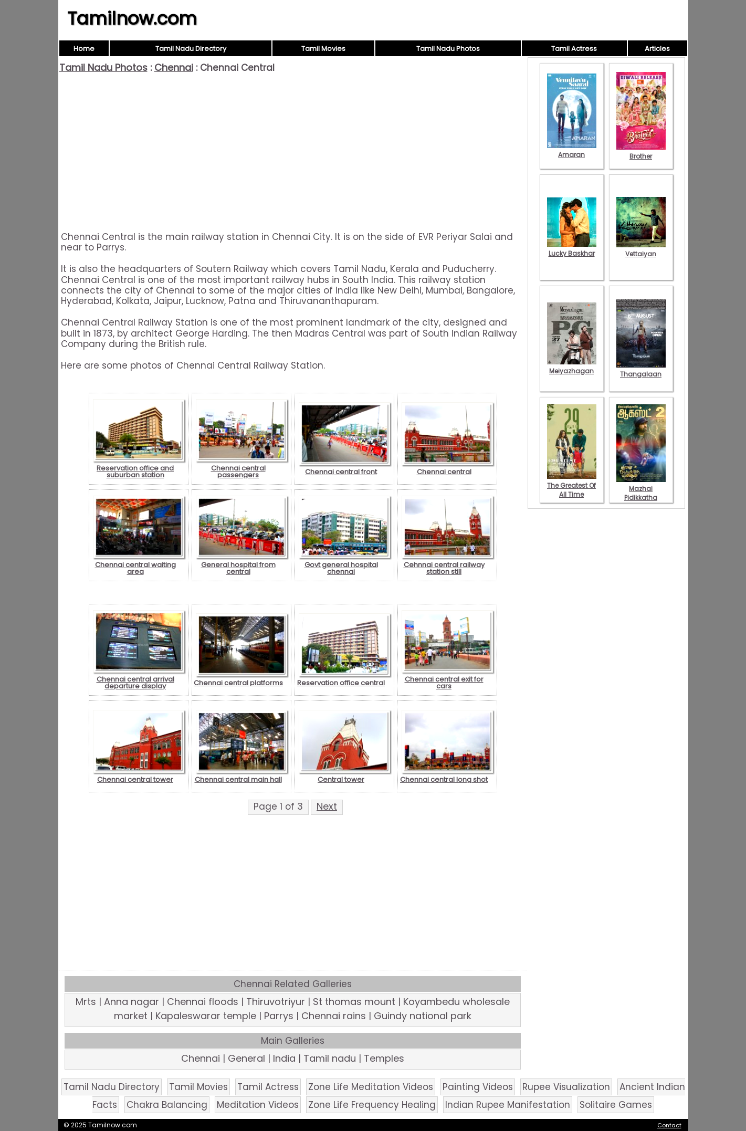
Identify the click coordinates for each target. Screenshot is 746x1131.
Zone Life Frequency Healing (372, 1104)
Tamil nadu (329, 1058)
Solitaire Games (616, 1104)
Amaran (571, 150)
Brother (641, 152)
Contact (669, 1125)
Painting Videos (478, 1087)
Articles (657, 49)
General (246, 1058)
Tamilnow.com (132, 18)
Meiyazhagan (571, 366)
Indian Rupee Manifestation (507, 1104)
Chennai (173, 67)
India (284, 1058)
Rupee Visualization (566, 1087)
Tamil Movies (323, 49)
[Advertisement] (293, 152)
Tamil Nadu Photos (448, 49)
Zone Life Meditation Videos (370, 1087)
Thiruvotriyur (275, 1001)
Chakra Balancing (167, 1104)
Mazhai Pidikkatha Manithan (641, 493)
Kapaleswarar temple (205, 1015)
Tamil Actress (574, 49)
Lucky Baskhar (571, 249)
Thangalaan (641, 370)
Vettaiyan (641, 249)
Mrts (86, 1001)
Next (327, 806)
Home (83, 49)
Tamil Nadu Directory (190, 49)
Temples (384, 1058)
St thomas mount (354, 1001)
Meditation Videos (258, 1104)
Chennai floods (202, 1001)
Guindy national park (422, 1015)
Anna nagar (131, 1001)
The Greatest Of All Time (571, 485)
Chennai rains (333, 1015)
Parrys (278, 1015)
